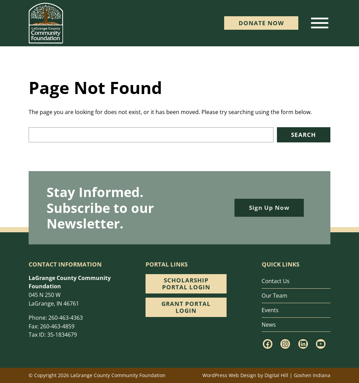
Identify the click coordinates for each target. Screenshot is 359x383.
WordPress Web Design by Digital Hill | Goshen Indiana (266, 375)
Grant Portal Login (186, 307)
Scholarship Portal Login (186, 283)
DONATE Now (261, 23)
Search (303, 135)
